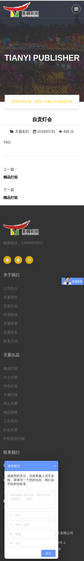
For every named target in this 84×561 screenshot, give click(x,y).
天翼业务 (10, 334)
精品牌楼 (10, 414)
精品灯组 (66, 101)
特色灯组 (10, 388)
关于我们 (11, 276)
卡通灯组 (10, 396)
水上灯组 (10, 379)
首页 (39, 101)
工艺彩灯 (10, 423)
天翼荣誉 (10, 325)
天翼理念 (10, 299)
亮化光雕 (10, 405)
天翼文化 (10, 308)
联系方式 (10, 343)
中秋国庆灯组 (14, 440)
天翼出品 (50, 101)
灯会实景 (10, 431)
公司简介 (10, 290)
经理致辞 (10, 316)
